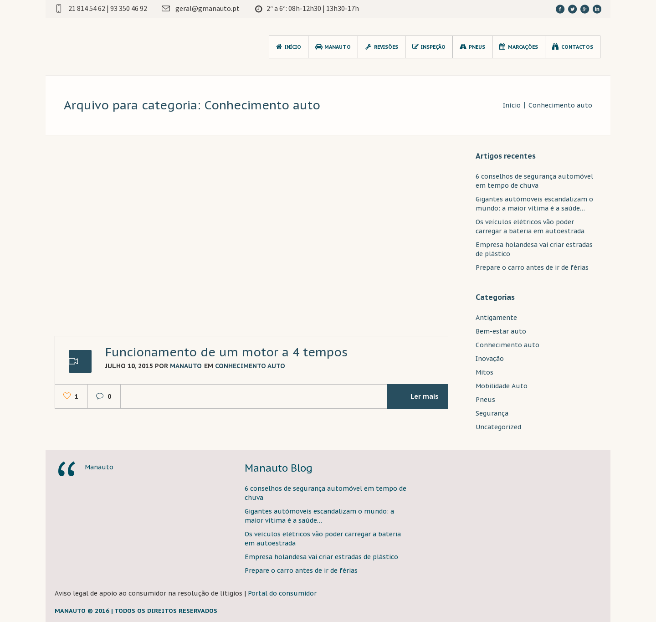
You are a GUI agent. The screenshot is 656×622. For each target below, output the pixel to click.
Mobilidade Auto (502, 386)
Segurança (492, 413)
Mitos (484, 372)
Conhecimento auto (560, 105)
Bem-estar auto (501, 331)
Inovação (490, 359)
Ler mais (417, 396)
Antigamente (496, 318)
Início (512, 105)
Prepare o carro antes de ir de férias (532, 267)
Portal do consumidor (282, 593)
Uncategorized (498, 427)
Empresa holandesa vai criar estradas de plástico (321, 557)
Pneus (485, 400)
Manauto (99, 467)
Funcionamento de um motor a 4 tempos (226, 352)
